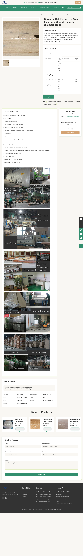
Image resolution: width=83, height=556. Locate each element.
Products (15, 7)
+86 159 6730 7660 (72, 120)
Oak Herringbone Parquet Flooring (44, 495)
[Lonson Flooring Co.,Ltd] (5, 491)
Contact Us (56, 7)
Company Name (46, 443)
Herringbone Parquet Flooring (43, 502)
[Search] (80, 7)
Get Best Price (20, 429)
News (63, 7)
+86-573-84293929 (32, 2)
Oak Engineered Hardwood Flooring (21, 14)
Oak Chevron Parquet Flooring (43, 497)
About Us (24, 7)
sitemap (59, 510)
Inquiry (78, 2)
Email (44, 452)
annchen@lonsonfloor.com (50, 2)
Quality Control (44, 7)
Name (6, 443)
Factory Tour (33, 7)
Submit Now (41, 475)
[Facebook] (3, 499)
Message (7, 460)
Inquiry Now (48, 97)
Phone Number (8, 452)
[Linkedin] (6, 499)
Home (8, 7)
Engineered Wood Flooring (42, 500)
